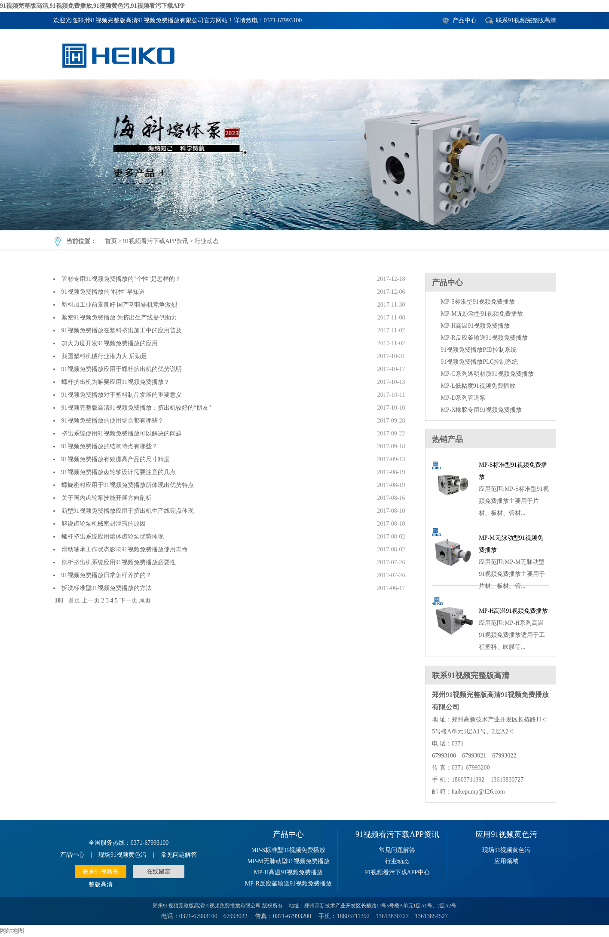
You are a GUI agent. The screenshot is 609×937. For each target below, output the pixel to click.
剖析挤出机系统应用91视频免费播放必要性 (118, 562)
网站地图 (12, 931)
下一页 (128, 600)
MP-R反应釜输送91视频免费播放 (484, 338)
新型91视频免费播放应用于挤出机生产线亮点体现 (127, 511)
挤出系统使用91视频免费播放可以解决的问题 (121, 433)
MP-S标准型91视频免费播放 (478, 301)
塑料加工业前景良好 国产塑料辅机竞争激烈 (119, 304)
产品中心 (465, 20)
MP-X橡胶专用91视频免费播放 (481, 410)
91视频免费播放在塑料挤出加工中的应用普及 (121, 330)
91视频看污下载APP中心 (397, 872)
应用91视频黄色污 (506, 834)
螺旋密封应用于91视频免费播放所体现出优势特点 (127, 485)
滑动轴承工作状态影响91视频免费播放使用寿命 (124, 549)
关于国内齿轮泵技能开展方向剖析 (106, 498)
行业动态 (304, 154)
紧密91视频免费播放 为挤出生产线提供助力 (119, 317)
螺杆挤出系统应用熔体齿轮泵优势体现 (112, 536)
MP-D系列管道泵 (463, 398)
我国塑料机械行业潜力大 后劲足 (104, 356)
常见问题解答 (179, 855)
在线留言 (159, 871)
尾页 (145, 600)
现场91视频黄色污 (122, 855)
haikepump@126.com (478, 791)
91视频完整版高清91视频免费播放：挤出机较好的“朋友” (136, 408)
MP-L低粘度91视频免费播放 (478, 386)
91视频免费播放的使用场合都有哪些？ (112, 420)
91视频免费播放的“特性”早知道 (103, 292)
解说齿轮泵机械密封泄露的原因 (103, 523)
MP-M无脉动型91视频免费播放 (482, 313)
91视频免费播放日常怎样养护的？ (106, 575)
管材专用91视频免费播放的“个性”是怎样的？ (121, 279)
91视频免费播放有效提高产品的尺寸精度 (115, 459)
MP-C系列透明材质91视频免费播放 (487, 374)
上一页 (91, 600)
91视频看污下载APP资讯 (155, 241)
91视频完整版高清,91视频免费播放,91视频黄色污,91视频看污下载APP (92, 6)
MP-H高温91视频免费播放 (475, 325)
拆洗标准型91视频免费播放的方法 (106, 588)
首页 (111, 241)
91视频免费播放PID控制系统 (479, 350)
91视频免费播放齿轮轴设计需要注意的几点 (118, 472)
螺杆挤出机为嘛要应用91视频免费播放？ (115, 382)
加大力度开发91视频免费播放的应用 (109, 343)
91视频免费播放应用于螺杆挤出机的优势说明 (121, 369)
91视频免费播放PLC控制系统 (479, 362)
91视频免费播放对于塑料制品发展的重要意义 (121, 395)
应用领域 (506, 861)
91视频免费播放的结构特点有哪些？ (109, 446)
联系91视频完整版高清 (526, 20)
